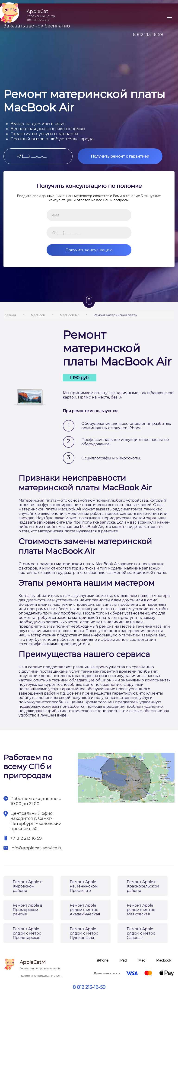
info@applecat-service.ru (36, 848)
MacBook (38, 315)
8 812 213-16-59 (89, 987)
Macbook (163, 960)
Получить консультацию (79, 250)
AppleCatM (40, 964)
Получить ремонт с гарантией (120, 156)
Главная (9, 315)
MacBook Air (69, 315)
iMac (141, 960)
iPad (123, 960)
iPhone (102, 960)
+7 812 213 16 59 (26, 838)
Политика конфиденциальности (41, 975)
